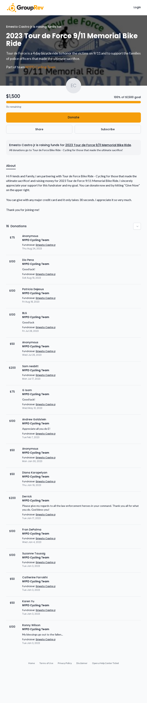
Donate (73, 117)
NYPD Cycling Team (40, 67)
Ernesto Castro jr (46, 245)
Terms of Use (46, 663)
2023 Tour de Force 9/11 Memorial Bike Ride (98, 145)
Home (31, 663)
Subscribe (108, 129)
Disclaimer (81, 663)
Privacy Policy (65, 663)
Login (137, 7)
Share (39, 129)
